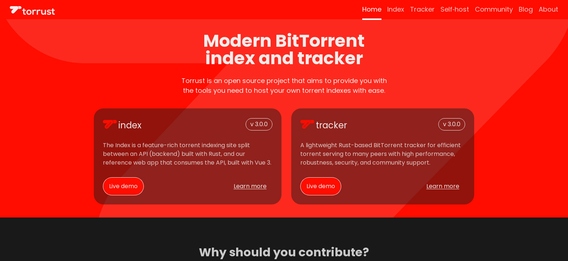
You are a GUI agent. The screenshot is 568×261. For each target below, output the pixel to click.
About (548, 9)
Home (371, 9)
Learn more (250, 186)
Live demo (123, 186)
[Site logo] (32, 10)
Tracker (422, 9)
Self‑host (454, 9)
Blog (526, 9)
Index (395, 9)
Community (494, 9)
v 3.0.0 (259, 124)
